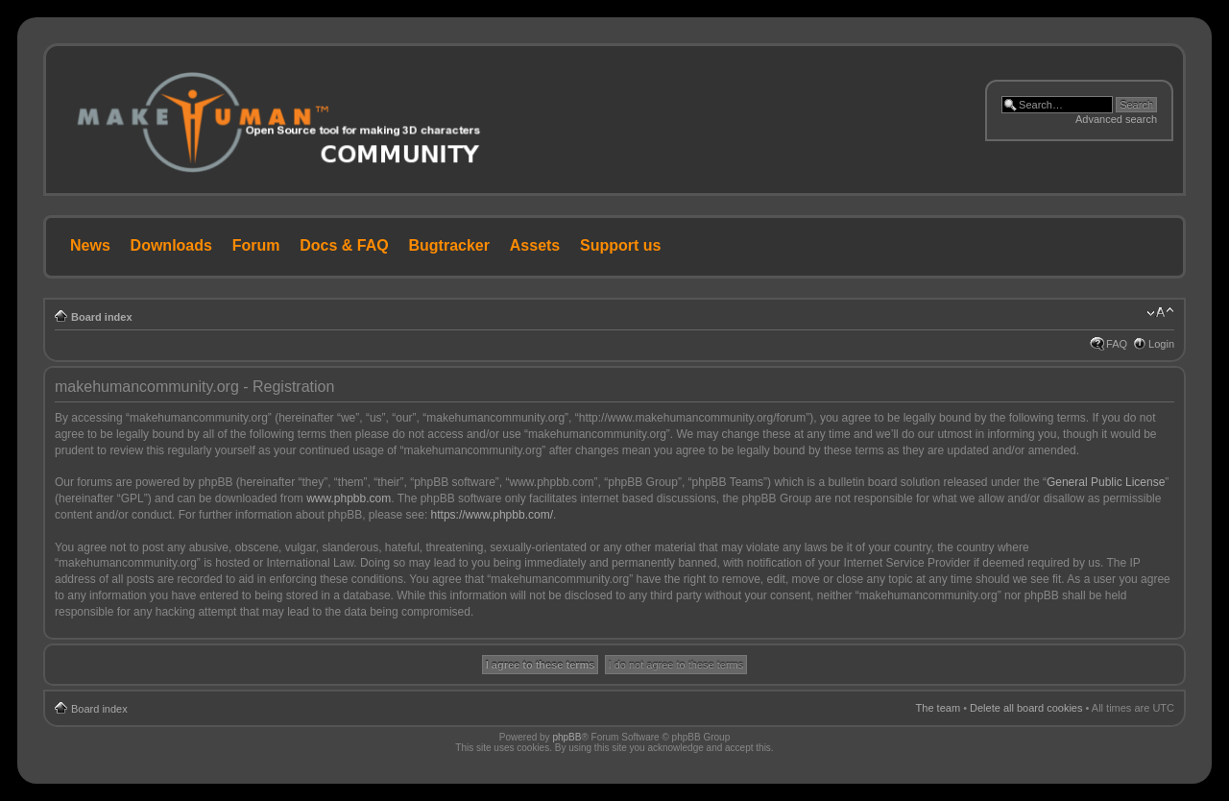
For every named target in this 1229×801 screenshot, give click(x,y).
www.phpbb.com (348, 498)
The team (938, 708)
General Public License (1106, 482)
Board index (102, 317)
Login (1161, 344)
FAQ (1116, 344)
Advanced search (1116, 119)
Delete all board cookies (1026, 708)
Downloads (171, 245)
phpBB (566, 737)
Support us (620, 245)
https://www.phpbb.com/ (492, 515)
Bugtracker (449, 245)
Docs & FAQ (344, 245)
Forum (256, 245)
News (90, 245)
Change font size (1160, 313)
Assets (535, 245)
